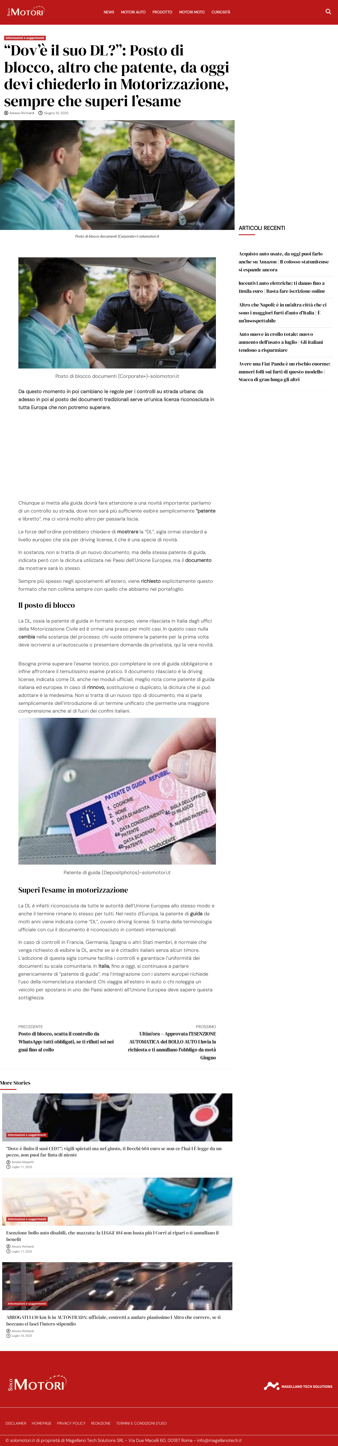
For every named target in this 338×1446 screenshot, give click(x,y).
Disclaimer (15, 1423)
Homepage (42, 1423)
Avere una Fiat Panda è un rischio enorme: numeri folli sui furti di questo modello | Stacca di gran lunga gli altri (284, 371)
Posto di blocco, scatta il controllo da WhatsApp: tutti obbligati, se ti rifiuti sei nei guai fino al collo (67, 1038)
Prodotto (162, 12)
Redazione (101, 1423)
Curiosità (221, 12)
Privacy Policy (71, 1423)
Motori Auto (133, 12)
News (109, 12)
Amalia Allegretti (23, 1162)
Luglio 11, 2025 (22, 1167)
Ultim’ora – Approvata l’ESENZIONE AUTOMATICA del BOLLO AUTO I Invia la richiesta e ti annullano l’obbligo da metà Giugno (166, 1042)
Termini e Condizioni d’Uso (141, 1423)
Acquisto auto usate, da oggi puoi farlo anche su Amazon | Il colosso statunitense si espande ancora (284, 261)
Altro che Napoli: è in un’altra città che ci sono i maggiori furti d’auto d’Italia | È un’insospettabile (282, 312)
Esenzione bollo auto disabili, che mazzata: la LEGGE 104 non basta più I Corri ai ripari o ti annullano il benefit (112, 1236)
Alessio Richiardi (22, 113)
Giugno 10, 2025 (56, 113)
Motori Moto (192, 12)
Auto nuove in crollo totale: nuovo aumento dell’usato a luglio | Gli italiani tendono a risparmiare (281, 342)
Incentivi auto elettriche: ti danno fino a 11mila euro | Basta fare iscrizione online (282, 287)
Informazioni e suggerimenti (25, 38)
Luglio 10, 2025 (22, 1336)
